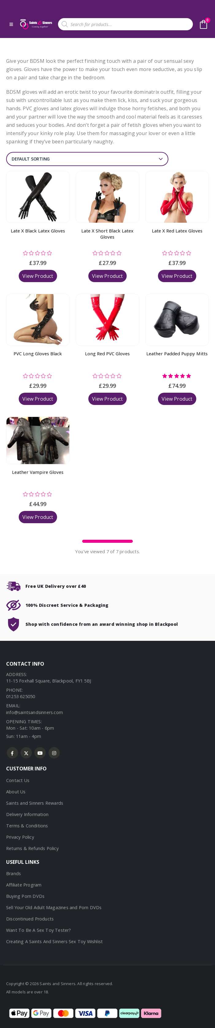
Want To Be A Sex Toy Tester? (38, 930)
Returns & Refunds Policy (32, 848)
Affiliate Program (23, 885)
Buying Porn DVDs (25, 896)
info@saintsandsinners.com (34, 712)
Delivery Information (27, 814)
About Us (16, 792)
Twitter (26, 752)
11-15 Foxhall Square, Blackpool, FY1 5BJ (48, 681)
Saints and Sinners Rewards (34, 803)
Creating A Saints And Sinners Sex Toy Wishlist (54, 941)
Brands (13, 873)
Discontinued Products (30, 919)
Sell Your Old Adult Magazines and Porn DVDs (54, 907)
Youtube (40, 752)
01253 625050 (20, 696)
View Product (37, 276)
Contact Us (17, 780)
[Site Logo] (35, 24)
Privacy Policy (20, 837)
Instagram (54, 752)
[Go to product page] (37, 197)
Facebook (12, 752)
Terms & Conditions (27, 826)
